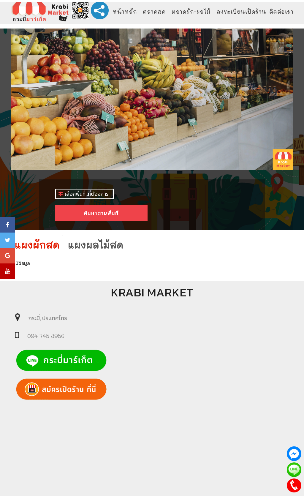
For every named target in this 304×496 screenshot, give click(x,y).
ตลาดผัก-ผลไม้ (191, 11)
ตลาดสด (154, 11)
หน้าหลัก (125, 11)
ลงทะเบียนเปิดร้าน (241, 11)
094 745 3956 (45, 335)
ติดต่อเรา (281, 11)
